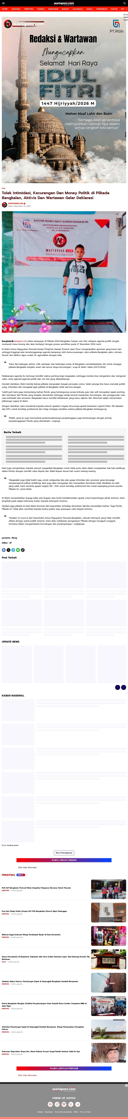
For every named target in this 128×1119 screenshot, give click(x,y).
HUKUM (114, 9)
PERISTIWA (29, 9)
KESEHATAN (53, 9)
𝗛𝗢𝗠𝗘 (5, 9)
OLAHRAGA (78, 9)
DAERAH (40, 9)
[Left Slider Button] (117, 687)
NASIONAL (16, 9)
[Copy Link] (23, 550)
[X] (8, 550)
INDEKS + (21, 875)
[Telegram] (13, 550)
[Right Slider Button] (125, 9)
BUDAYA (65, 9)
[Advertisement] (64, 1101)
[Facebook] (4, 550)
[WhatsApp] (18, 550)
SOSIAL (89, 9)
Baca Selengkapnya (64, 853)
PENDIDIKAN (101, 9)
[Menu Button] (3, 3)
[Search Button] (124, 3)
